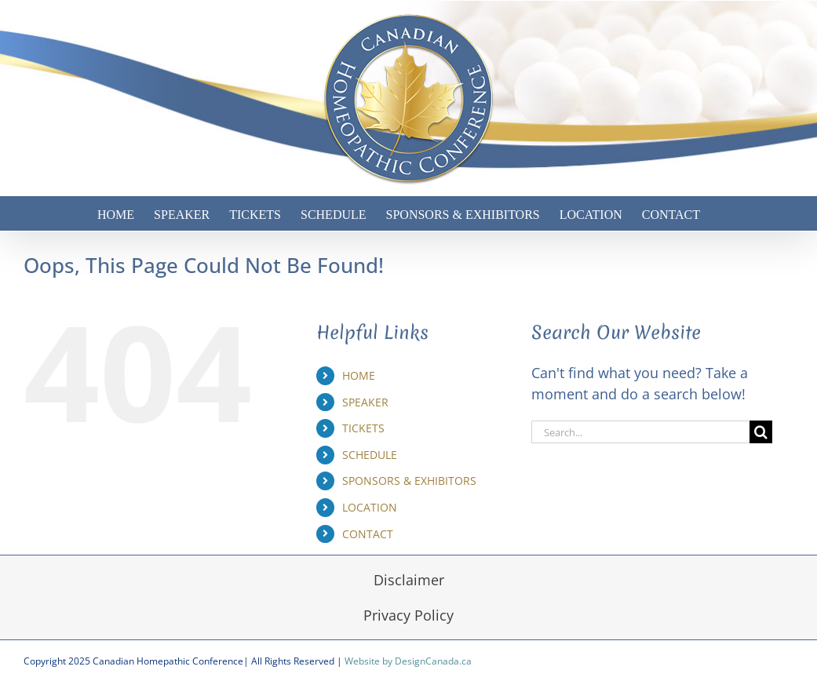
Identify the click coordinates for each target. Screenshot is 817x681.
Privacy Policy (408, 615)
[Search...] (640, 432)
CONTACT (367, 533)
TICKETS (363, 428)
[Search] (761, 432)
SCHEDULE (369, 454)
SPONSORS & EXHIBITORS (409, 480)
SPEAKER (365, 402)
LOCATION (369, 507)
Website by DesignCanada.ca (408, 661)
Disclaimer (409, 579)
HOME (358, 375)
